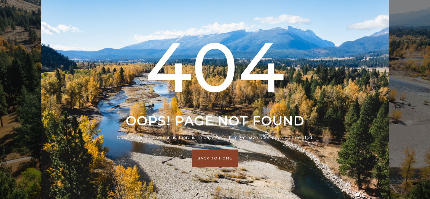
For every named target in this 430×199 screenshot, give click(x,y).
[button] (215, 158)
